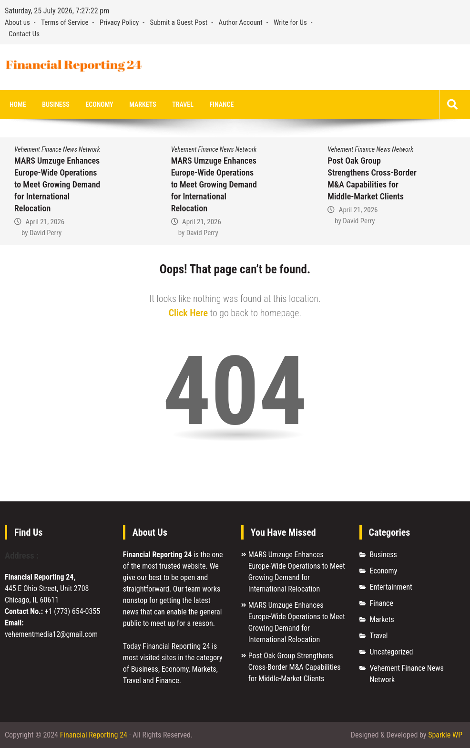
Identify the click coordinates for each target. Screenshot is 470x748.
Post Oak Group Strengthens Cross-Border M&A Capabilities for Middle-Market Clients (294, 667)
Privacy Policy (119, 22)
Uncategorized (391, 651)
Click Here (188, 313)
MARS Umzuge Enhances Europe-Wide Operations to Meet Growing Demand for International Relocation (57, 184)
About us (17, 22)
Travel (183, 104)
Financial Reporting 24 (93, 734)
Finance (222, 104)
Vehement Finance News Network (57, 149)
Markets (142, 104)
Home (18, 104)
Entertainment (391, 587)
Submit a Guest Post (179, 22)
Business (55, 104)
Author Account (241, 22)
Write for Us (290, 22)
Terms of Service (64, 22)
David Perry (45, 232)
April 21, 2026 (44, 222)
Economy (99, 104)
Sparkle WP (445, 734)
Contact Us (24, 34)
